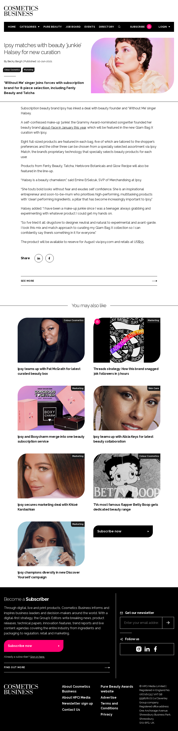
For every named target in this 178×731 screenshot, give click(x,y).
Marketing (28, 70)
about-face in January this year (63, 127)
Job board (73, 26)
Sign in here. (37, 656)
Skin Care (153, 388)
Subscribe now (109, 531)
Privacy (106, 714)
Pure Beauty (52, 26)
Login (163, 26)
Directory (106, 26)
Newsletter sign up (77, 703)
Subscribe (140, 27)
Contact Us (71, 710)
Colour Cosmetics (12, 70)
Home (12, 26)
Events (89, 26)
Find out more (14, 667)
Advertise (109, 697)
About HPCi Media (76, 697)
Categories (28, 26)
